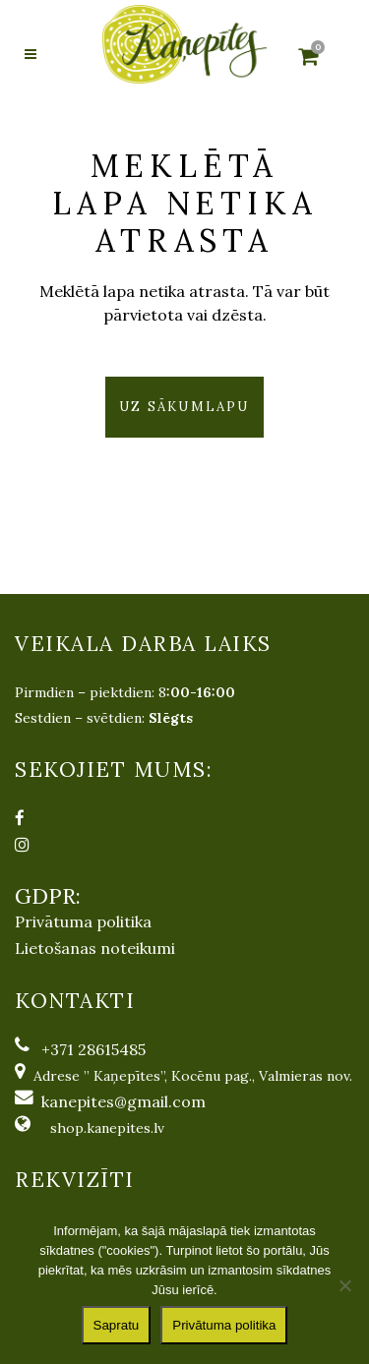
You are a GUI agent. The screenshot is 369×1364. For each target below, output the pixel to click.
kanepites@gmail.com (123, 1101)
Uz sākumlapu (184, 406)
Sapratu (116, 1325)
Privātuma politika (83, 921)
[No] (344, 1285)
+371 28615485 (93, 1049)
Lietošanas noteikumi (95, 948)
